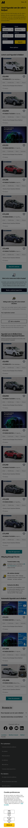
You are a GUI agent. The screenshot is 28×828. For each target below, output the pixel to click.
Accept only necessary (9, 819)
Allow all (9, 825)
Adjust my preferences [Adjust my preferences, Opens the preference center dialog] (9, 812)
